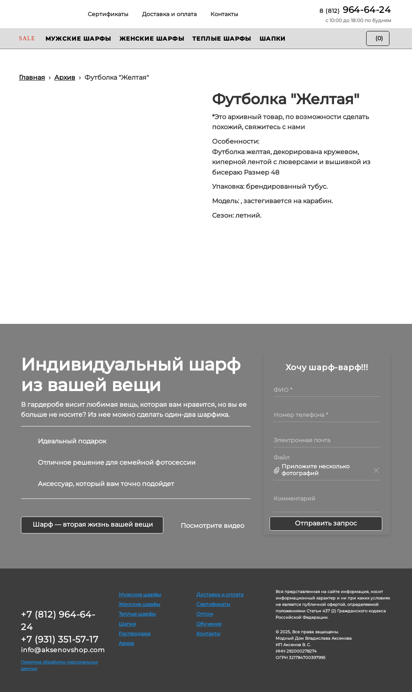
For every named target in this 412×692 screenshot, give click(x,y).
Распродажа (134, 633)
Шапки (127, 624)
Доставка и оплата (219, 594)
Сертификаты (213, 604)
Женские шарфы (139, 604)
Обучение (208, 624)
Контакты (208, 633)
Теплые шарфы (137, 614)
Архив (126, 643)
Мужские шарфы (140, 594)
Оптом (204, 614)
